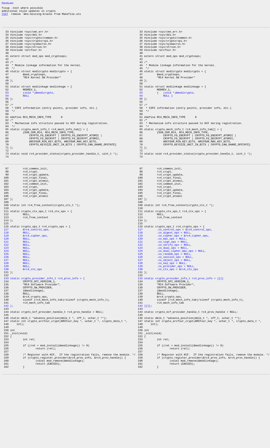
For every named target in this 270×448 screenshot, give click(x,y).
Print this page (7, 3)
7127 (5, 15)
